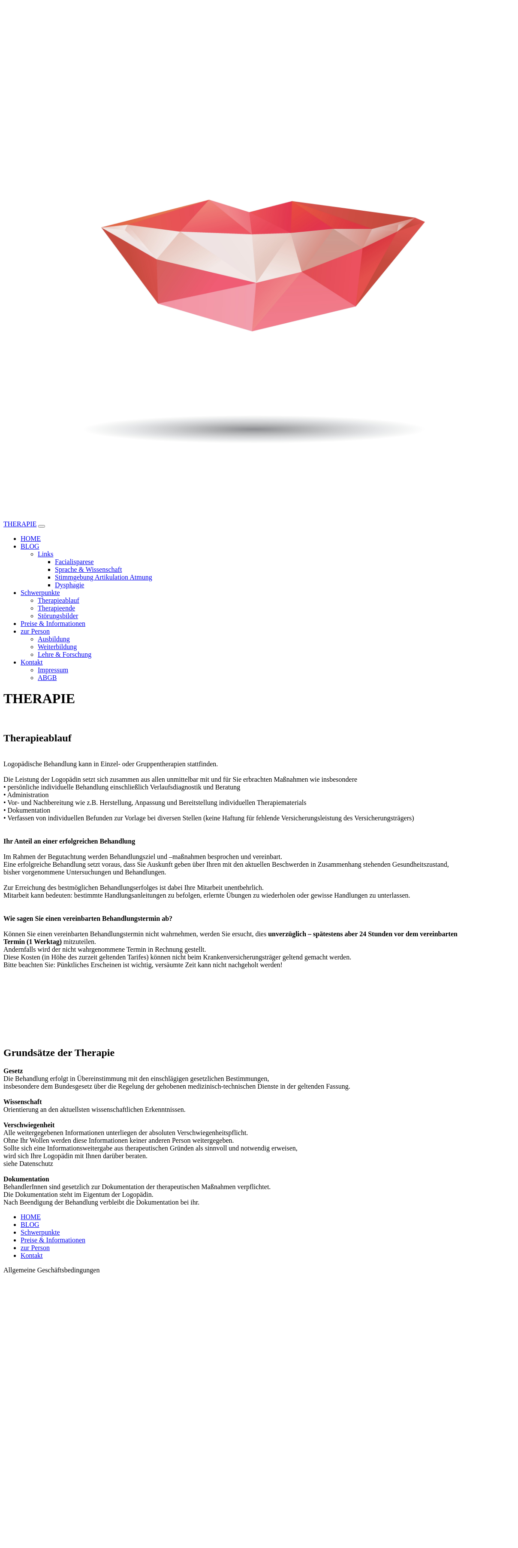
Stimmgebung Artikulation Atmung (103, 577)
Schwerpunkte (40, 592)
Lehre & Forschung (64, 654)
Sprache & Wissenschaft (88, 569)
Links (45, 554)
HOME (31, 538)
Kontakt (32, 662)
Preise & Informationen (53, 623)
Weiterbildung (57, 646)
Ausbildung (54, 639)
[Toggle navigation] (41, 526)
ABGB (47, 677)
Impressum (53, 670)
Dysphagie (69, 585)
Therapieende (56, 608)
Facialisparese (74, 561)
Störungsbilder (58, 615)
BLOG (30, 546)
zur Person (35, 631)
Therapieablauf (58, 600)
